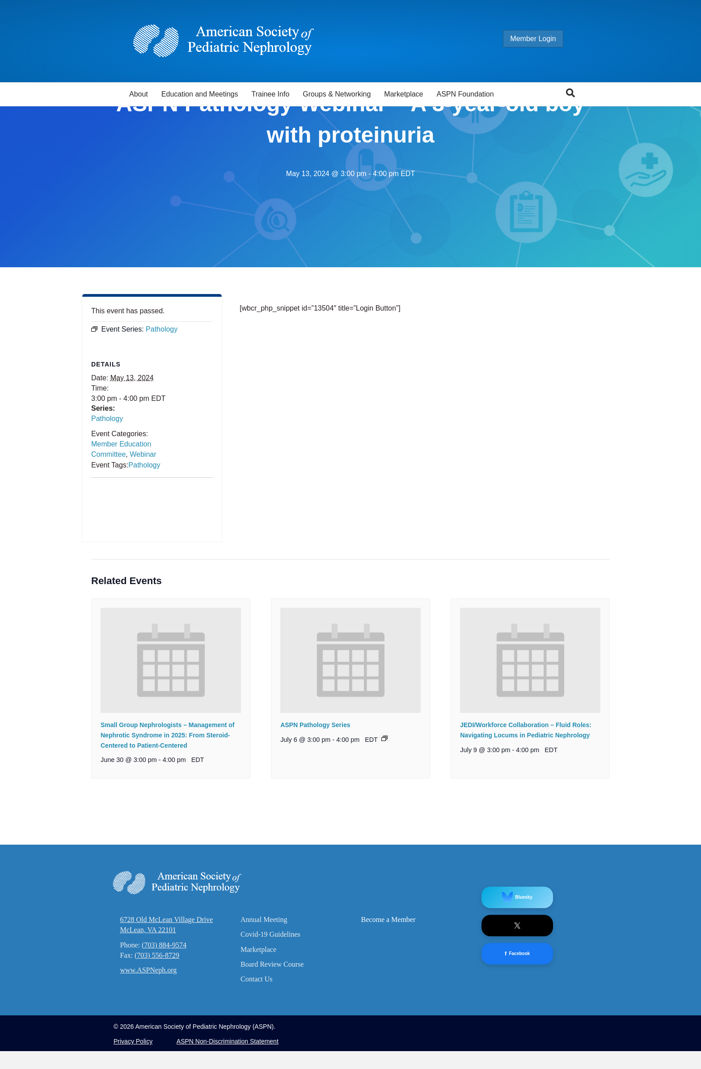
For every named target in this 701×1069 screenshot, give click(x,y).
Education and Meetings (199, 94)
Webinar (143, 561)
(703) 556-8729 (157, 1061)
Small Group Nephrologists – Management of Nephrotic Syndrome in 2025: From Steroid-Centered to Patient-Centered (167, 841)
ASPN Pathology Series (315, 831)
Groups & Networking (337, 94)
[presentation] (171, 766)
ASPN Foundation (465, 94)
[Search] (570, 93)
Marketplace (403, 94)
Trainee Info (270, 94)
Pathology (107, 525)
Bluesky (517, 1004)
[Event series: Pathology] (384, 844)
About (138, 94)
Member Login (542, 38)
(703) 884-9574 (164, 1051)
